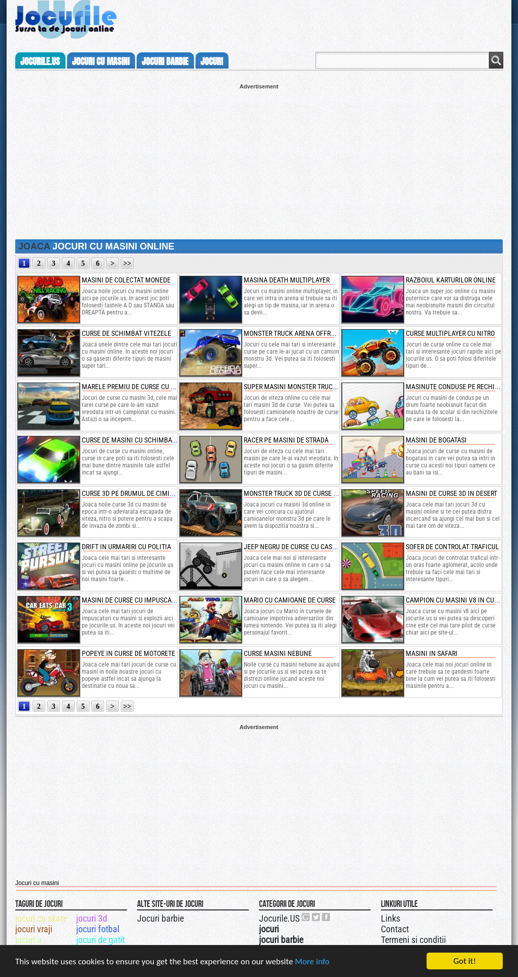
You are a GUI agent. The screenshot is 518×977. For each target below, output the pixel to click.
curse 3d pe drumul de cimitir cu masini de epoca (162, 493)
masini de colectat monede (126, 280)
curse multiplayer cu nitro (450, 333)
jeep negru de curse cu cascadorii (300, 547)
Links (390, 918)
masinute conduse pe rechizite (456, 387)
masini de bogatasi (436, 440)
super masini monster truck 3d (295, 387)
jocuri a (28, 939)
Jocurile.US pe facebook (326, 917)
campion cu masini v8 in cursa (455, 600)
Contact (395, 929)
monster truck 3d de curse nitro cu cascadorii (321, 493)
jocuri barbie (165, 61)
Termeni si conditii (413, 939)
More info (312, 961)
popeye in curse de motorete (128, 653)
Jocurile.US (279, 918)
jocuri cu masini (101, 61)
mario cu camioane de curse (290, 600)
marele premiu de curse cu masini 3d (142, 387)
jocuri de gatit (100, 939)
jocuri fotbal (97, 929)
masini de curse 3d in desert (451, 493)
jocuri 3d (91, 918)
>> (127, 263)
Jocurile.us (40, 61)
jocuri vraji (33, 929)
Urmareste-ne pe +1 (306, 917)
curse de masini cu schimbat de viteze (144, 440)
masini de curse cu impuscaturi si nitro (146, 600)
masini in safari (432, 653)
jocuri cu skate (41, 918)
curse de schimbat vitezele (126, 333)
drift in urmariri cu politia (126, 547)
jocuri (212, 61)
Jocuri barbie (160, 918)
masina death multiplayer (287, 280)
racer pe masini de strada (286, 440)
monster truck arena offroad (293, 333)
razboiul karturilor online (451, 280)
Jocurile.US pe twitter (316, 917)
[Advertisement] (259, 160)
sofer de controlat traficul (452, 547)
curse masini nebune (278, 653)
